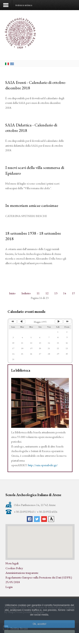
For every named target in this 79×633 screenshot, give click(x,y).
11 (38, 293)
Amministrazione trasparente (21, 573)
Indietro (26, 293)
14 (64, 293)
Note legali (12, 563)
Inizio (12, 293)
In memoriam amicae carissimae (31, 205)
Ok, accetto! (39, 629)
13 (55, 293)
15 (73, 293)
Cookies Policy (14, 568)
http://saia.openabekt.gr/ (43, 465)
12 (47, 293)
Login (9, 587)
